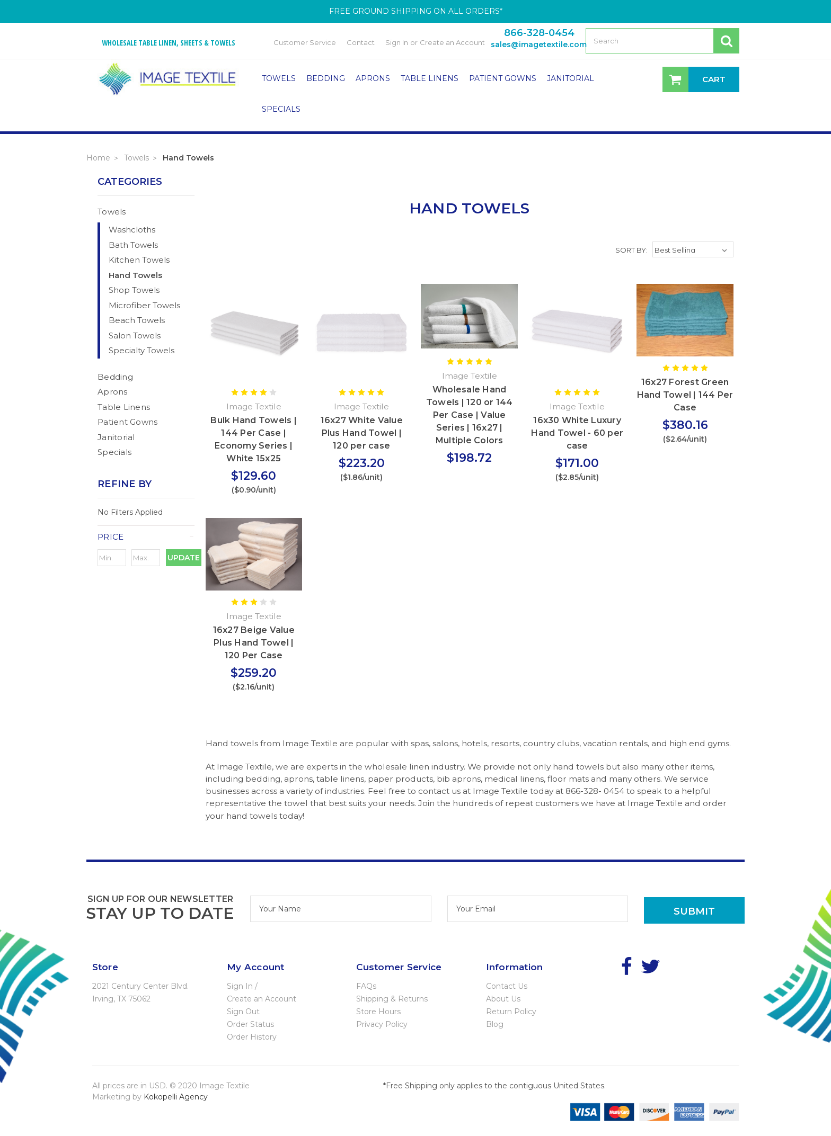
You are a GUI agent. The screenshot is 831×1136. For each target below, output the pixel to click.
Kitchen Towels (139, 260)
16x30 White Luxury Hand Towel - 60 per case (577, 433)
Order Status (250, 1024)
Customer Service (304, 42)
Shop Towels (134, 290)
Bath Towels (133, 245)
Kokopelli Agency (176, 1097)
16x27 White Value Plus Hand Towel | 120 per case (362, 433)
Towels (279, 78)
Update (183, 557)
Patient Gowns (502, 78)
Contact (361, 42)
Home (98, 158)
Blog (494, 1024)
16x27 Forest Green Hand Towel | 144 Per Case (685, 395)
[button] (146, 537)
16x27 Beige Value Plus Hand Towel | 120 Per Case (254, 642)
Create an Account (452, 42)
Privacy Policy (382, 1024)
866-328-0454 (539, 33)
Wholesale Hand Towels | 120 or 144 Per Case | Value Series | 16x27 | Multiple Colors (469, 414)
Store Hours (378, 1011)
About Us (503, 999)
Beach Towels (137, 320)
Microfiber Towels (144, 305)
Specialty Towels (141, 350)
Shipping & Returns (392, 999)
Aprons (373, 78)
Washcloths (132, 230)
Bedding (325, 78)
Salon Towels (135, 335)
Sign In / (242, 986)
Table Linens (429, 78)
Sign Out (243, 1011)
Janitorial (570, 78)
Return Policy (511, 1011)
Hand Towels (188, 158)
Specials (281, 109)
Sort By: (631, 250)
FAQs (366, 986)
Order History (252, 1037)
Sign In (396, 42)
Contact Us (506, 986)
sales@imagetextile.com (539, 44)
